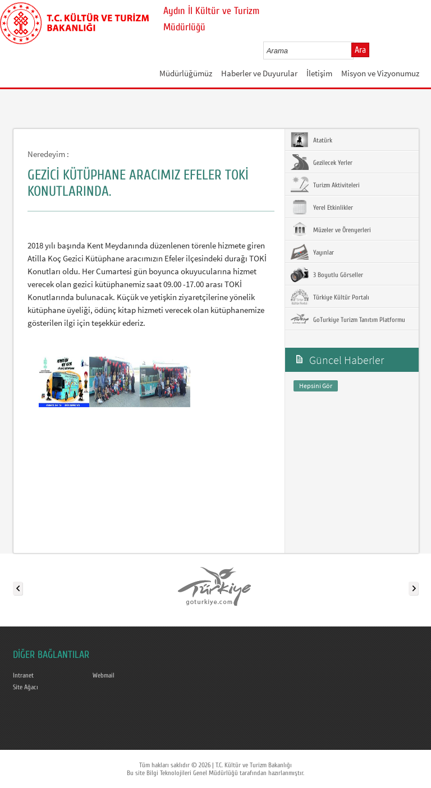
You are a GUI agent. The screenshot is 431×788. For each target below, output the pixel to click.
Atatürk (311, 140)
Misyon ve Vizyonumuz (380, 73)
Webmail (103, 675)
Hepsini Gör (315, 385)
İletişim (319, 73)
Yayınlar (312, 252)
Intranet (23, 675)
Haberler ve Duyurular (259, 73)
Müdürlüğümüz (185, 73)
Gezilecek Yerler (321, 162)
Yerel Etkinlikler (322, 207)
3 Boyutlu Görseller (327, 274)
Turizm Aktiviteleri (325, 184)
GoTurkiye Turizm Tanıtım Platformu (348, 319)
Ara (360, 50)
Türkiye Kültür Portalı (330, 297)
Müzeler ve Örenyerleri (331, 229)
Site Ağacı (25, 687)
